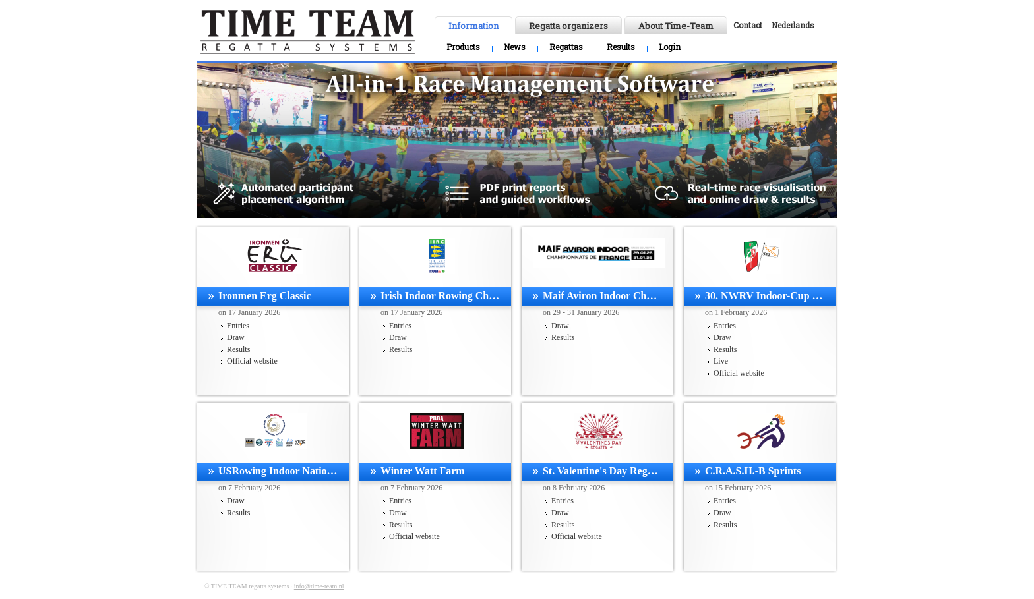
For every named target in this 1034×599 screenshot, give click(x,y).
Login (670, 47)
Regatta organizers (568, 26)
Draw (236, 337)
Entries (238, 325)
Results (621, 47)
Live (721, 361)
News (515, 47)
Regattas (566, 47)
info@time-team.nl (319, 586)
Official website (252, 361)
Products (463, 47)
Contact (747, 25)
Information (473, 26)
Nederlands (793, 25)
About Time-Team (676, 26)
